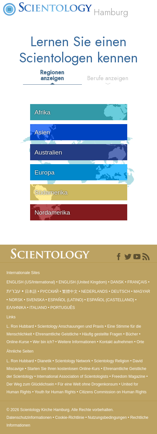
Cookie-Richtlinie (69, 417)
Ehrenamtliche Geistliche (57, 334)
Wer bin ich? (43, 342)
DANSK (117, 282)
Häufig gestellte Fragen (102, 334)
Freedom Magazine (128, 376)
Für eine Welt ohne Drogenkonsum (88, 384)
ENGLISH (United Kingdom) (83, 282)
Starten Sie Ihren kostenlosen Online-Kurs (63, 368)
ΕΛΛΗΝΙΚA (16, 307)
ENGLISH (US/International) (30, 282)
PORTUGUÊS (62, 307)
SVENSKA (35, 300)
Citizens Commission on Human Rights (113, 392)
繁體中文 (70, 291)
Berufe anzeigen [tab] (107, 78)
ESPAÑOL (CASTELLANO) (110, 300)
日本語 (31, 291)
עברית (13, 291)
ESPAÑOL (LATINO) (65, 300)
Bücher (132, 334)
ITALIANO (38, 307)
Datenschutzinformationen (28, 417)
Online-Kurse (18, 342)
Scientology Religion (111, 361)
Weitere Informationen (77, 342)
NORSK (16, 300)
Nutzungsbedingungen (107, 417)
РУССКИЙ (49, 291)
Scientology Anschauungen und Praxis (71, 326)
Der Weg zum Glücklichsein (30, 384)
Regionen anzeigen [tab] (52, 75)
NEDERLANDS (94, 291)
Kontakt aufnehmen (116, 342)
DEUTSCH (120, 291)
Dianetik (44, 361)
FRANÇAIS (137, 282)
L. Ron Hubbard (20, 326)
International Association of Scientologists (72, 376)
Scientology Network (72, 361)
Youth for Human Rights (56, 392)
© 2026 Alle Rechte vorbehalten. (60, 410)
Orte (140, 342)
